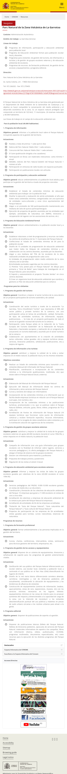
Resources (24, 17)
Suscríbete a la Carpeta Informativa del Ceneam (21, 654)
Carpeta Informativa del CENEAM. (16, 650)
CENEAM (15, 17)
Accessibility (8, 743)
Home (7, 17)
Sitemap (6, 747)
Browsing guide (10, 752)
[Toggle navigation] (61, 6)
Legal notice (8, 757)
